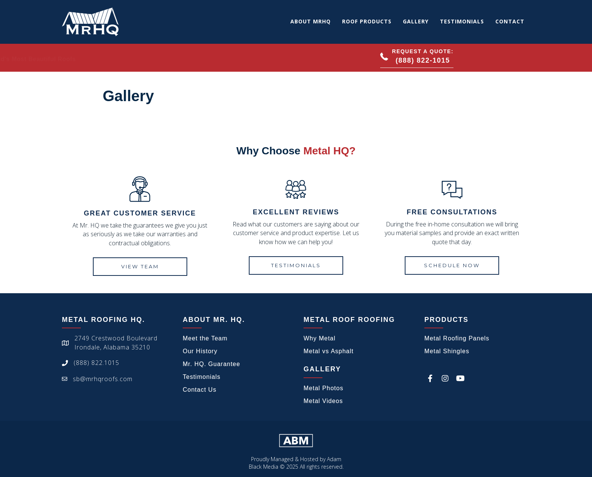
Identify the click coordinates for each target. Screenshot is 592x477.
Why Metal (320, 338)
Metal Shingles (446, 351)
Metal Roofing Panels (456, 338)
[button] (416, 58)
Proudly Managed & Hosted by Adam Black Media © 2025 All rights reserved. (296, 462)
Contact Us (199, 389)
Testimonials (201, 377)
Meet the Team (205, 338)
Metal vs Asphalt (329, 351)
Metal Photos (323, 388)
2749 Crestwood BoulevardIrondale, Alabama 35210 (115, 342)
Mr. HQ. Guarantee (211, 364)
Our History (200, 351)
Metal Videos (323, 401)
